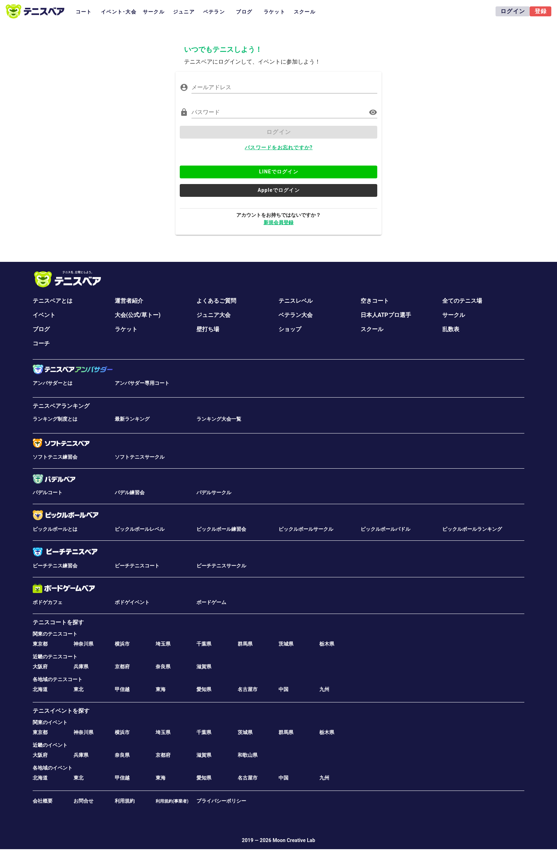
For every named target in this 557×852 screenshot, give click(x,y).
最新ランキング (132, 419)
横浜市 (122, 644)
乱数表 (450, 329)
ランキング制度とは (55, 419)
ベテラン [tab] (214, 12)
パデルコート (48, 492)
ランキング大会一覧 (218, 419)
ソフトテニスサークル (139, 457)
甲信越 (122, 689)
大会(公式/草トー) (138, 315)
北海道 (40, 689)
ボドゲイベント (132, 602)
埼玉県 (163, 644)
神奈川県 (83, 644)
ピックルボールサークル (305, 529)
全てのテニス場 (462, 300)
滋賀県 (203, 666)
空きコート (375, 300)
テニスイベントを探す (61, 710)
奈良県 (163, 666)
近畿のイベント (50, 745)
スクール (372, 329)
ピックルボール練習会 (221, 529)
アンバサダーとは (52, 383)
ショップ (289, 329)
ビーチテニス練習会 (55, 565)
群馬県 (245, 644)
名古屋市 (248, 689)
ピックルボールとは (55, 529)
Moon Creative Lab (293, 840)
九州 (324, 689)
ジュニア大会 (213, 315)
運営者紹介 (129, 300)
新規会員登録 (278, 222)
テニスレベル (295, 300)
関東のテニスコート (55, 634)
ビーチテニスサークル (221, 565)
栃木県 (326, 644)
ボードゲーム (211, 602)
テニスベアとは (52, 300)
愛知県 (203, 689)
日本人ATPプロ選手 (386, 315)
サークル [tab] (153, 12)
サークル (453, 315)
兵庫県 (81, 666)
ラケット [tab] (274, 12)
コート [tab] (84, 12)
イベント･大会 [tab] (118, 12)
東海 (161, 689)
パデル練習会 (130, 492)
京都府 (122, 666)
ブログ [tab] (244, 12)
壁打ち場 (207, 329)
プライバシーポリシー (221, 801)
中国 (283, 689)
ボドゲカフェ (48, 602)
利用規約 (125, 801)
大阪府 (40, 666)
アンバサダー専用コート (142, 383)
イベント (44, 315)
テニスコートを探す (58, 622)
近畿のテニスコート (55, 656)
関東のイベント (50, 722)
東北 (78, 689)
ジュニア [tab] (184, 12)
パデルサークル (213, 492)
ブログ (41, 329)
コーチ (41, 343)
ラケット (126, 329)
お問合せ (83, 801)
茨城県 (285, 644)
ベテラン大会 (295, 315)
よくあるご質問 (216, 300)
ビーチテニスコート (137, 565)
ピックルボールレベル (139, 529)
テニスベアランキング (61, 406)
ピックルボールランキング (472, 529)
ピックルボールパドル (385, 529)
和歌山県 (248, 755)
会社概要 (43, 801)
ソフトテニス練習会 (55, 457)
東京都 (40, 644)
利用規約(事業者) (172, 801)
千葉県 (203, 644)
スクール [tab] (304, 12)
